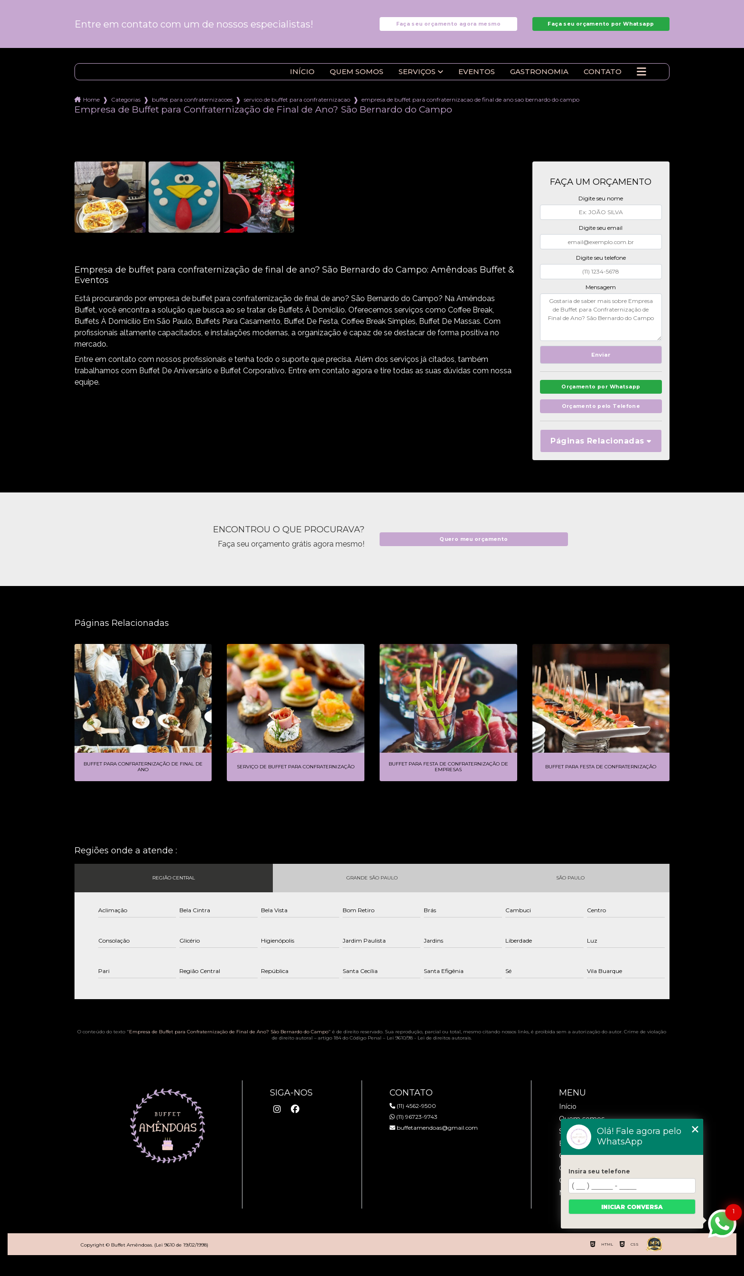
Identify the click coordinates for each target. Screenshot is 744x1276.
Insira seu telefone (599, 1171)
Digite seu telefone (601, 265)
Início (302, 80)
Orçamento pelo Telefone (601, 419)
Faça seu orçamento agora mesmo (448, 28)
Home (91, 107)
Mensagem (601, 295)
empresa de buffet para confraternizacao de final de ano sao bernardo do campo (470, 107)
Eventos (476, 80)
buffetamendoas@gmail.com (434, 1140)
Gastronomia (539, 80)
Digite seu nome (600, 206)
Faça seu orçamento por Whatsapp (601, 28)
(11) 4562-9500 (413, 1119)
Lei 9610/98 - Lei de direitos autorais (429, 1051)
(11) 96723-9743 (413, 1130)
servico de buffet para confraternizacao (297, 107)
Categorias (125, 107)
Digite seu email (601, 235)
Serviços (417, 80)
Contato (603, 80)
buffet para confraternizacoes (192, 107)
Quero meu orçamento (473, 552)
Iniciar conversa (632, 1206)
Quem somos (356, 80)
